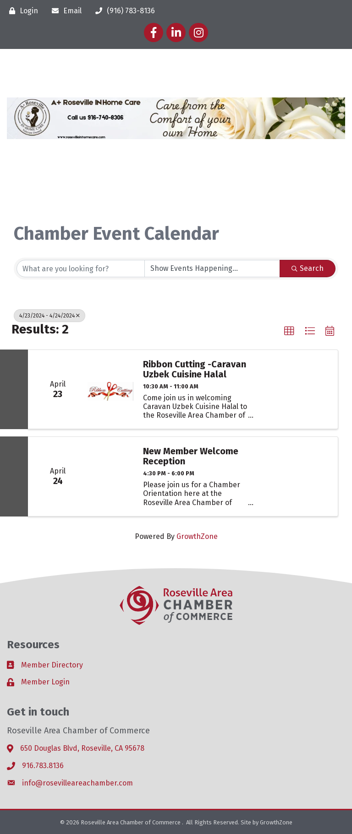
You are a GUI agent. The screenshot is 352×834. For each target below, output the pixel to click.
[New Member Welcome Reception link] (111, 476)
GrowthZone (197, 536)
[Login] (21, 10)
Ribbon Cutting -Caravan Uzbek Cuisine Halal (194, 369)
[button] (289, 331)
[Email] (64, 10)
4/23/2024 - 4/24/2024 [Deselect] (49, 315)
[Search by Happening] (212, 268)
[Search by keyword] (80, 268)
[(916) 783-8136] (123, 10)
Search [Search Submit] (308, 268)
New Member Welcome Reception (190, 456)
